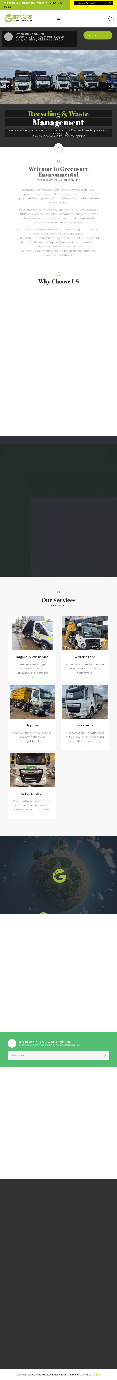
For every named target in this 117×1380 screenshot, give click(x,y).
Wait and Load (85, 657)
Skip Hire (32, 725)
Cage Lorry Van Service (32, 657)
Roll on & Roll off (32, 794)
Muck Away (85, 725)
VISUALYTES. (96, 1375)
